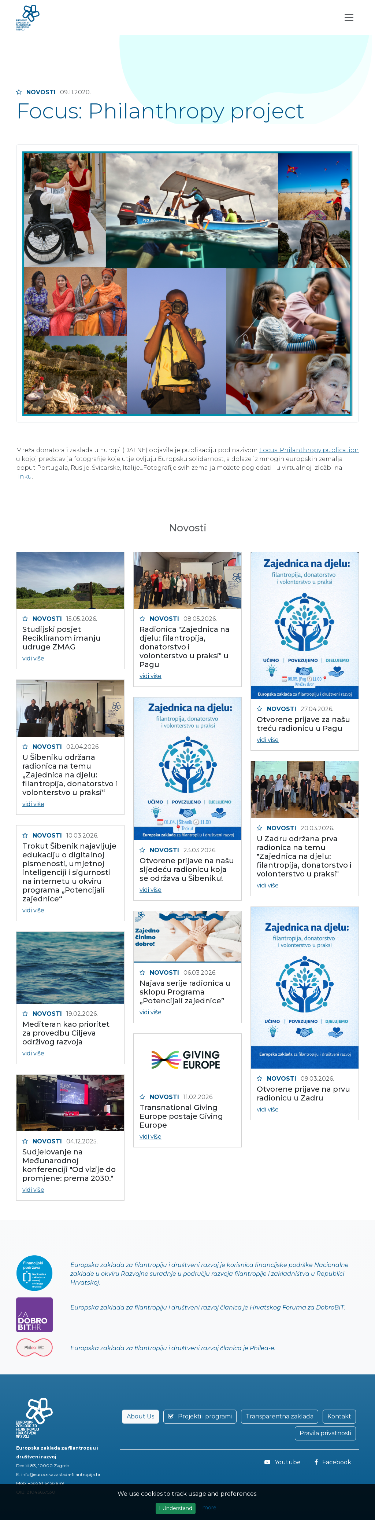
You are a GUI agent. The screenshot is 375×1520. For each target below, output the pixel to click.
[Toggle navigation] (349, 20)
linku (24, 476)
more (209, 1507)
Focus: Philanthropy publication (309, 450)
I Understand (175, 1508)
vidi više (33, 658)
